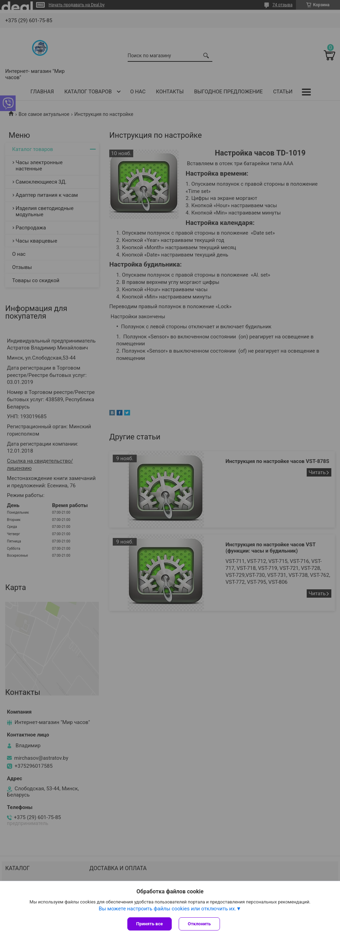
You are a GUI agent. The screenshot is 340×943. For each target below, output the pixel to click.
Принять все (149, 923)
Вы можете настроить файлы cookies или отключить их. (167, 909)
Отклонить (199, 923)
